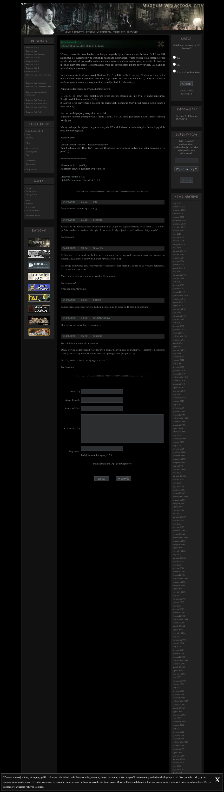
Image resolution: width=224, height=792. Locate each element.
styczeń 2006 (178, 568)
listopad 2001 (179, 738)
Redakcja (99, 46)
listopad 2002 (179, 697)
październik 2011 (180, 336)
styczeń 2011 (178, 367)
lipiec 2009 (178, 428)
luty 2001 (177, 766)
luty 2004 (177, 646)
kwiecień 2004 (179, 640)
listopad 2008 (179, 455)
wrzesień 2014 (179, 258)
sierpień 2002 (179, 708)
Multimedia (104, 32)
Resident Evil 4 (32, 68)
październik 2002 (180, 701)
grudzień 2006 (179, 530)
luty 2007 (177, 524)
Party (28, 134)
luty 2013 (177, 281)
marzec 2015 (178, 254)
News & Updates (75, 32)
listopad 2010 (179, 374)
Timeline (119, 32)
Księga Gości (31, 194)
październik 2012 (180, 295)
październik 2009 (180, 418)
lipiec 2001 (178, 752)
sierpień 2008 (179, 462)
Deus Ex (98, 248)
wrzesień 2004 (179, 622)
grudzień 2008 (179, 452)
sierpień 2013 (179, 268)
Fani (27, 155)
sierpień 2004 (179, 626)
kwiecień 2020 (179, 220)
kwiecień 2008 (179, 476)
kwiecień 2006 (179, 558)
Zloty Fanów (31, 169)
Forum (90, 32)
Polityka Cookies (33, 215)
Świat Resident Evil (34, 131)
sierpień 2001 (179, 749)
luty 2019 (177, 234)
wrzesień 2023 (179, 210)
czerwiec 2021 (179, 213)
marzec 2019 (178, 230)
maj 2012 (177, 312)
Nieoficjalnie (31, 151)
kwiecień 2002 (179, 721)
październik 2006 (180, 537)
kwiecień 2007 (179, 517)
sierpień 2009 (179, 425)
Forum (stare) (31, 191)
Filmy (28, 143)
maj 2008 (177, 472)
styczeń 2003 (178, 691)
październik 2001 (180, 742)
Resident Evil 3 (32, 64)
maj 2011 (177, 353)
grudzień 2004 (179, 612)
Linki (28, 200)
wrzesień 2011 (179, 340)
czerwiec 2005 (179, 592)
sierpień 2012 (179, 302)
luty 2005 (177, 606)
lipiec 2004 (178, 629)
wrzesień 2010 (179, 380)
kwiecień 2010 (179, 397)
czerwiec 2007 (179, 510)
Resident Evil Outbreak (36, 83)
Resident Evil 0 (32, 47)
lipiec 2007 (178, 506)
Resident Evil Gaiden (35, 112)
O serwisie (30, 207)
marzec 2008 (178, 479)
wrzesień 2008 (179, 459)
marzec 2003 (178, 684)
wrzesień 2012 (179, 299)
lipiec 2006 (178, 547)
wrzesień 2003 (179, 663)
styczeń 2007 (178, 527)
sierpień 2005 (179, 585)
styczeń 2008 (178, 486)
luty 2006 (177, 565)
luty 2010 (177, 404)
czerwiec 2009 (179, 431)
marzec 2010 (178, 401)
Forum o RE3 (77, 176)
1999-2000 (177, 773)
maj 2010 (177, 394)
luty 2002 (177, 728)
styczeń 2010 (178, 408)
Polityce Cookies (34, 786)
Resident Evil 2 (32, 61)
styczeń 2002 (178, 732)
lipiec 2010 (178, 387)
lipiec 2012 (178, 305)
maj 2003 (177, 677)
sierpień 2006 (179, 544)
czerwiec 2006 (179, 551)
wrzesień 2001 (179, 745)
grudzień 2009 (179, 411)
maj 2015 (177, 247)
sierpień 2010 (179, 384)
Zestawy (29, 138)
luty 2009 (177, 445)
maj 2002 (177, 718)
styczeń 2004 (178, 650)
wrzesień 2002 (179, 704)
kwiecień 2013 (179, 275)
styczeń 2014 (178, 261)
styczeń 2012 (178, 326)
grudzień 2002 (179, 694)
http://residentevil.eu (73, 288)
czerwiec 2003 (179, 674)
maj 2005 (177, 595)
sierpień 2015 (179, 244)
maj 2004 (177, 636)
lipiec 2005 (178, 588)
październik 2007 (180, 496)
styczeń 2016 (178, 240)
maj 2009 (177, 435)
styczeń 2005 (178, 609)
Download (30, 164)
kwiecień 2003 (179, 681)
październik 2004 (180, 619)
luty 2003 (177, 687)
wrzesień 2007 (179, 500)
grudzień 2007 (179, 490)
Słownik (132, 32)
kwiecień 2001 (179, 759)
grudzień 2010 (179, 370)
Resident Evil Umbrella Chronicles (36, 93)
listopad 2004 (179, 616)
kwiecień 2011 (179, 356)
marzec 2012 (178, 319)
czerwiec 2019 (179, 227)
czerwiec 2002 (179, 715)
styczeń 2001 (178, 769)
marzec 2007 (178, 520)
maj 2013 (177, 271)
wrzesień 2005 (179, 582)
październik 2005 (180, 578)
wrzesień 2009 (179, 421)
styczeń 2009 (178, 449)
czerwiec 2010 (179, 391)
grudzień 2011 (179, 329)
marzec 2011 (178, 360)
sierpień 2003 (179, 667)
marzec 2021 (178, 217)
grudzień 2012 (179, 288)
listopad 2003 (179, 657)
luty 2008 (177, 483)
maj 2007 (177, 513)
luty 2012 (177, 322)
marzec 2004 (178, 643)
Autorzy (29, 203)
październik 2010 (180, 377)
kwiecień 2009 (179, 438)
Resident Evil (31, 51)
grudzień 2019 (179, 224)
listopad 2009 (179, 415)
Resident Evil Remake (35, 54)
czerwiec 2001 (179, 756)
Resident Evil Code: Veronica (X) (38, 76)
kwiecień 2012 (179, 316)
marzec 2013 (178, 278)
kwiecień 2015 (179, 251)
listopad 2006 (179, 534)
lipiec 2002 (178, 711)
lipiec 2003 (178, 670)
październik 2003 (180, 660)
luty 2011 (177, 363)
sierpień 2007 (179, 503)
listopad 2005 (179, 575)
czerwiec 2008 (179, 469)
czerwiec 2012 (179, 309)
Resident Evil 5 (32, 71)
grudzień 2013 (179, 264)
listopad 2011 (178, 333)
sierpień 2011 (178, 343)
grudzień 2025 (179, 206)
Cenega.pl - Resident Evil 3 (85, 180)
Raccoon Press (32, 148)
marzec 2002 (178, 725)
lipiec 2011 (178, 346)
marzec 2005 (178, 602)
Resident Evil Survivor (36, 100)
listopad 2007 (179, 493)
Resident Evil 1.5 (33, 57)
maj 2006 (177, 554)
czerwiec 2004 (179, 633)
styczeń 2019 (178, 237)
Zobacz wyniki (186, 90)
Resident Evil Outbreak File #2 (39, 86)
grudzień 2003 (179, 653)
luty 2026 (177, 203)
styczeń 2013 (178, 285)
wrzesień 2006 (179, 541)
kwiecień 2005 (179, 599)
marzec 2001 (178, 762)
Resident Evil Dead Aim (36, 107)
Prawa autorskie (33, 210)
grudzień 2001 (179, 735)
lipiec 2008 (178, 466)
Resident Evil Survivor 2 (36, 103)
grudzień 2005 (179, 571)
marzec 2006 (178, 561)
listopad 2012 (179, 292)
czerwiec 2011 (179, 350)
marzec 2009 (178, 442)
